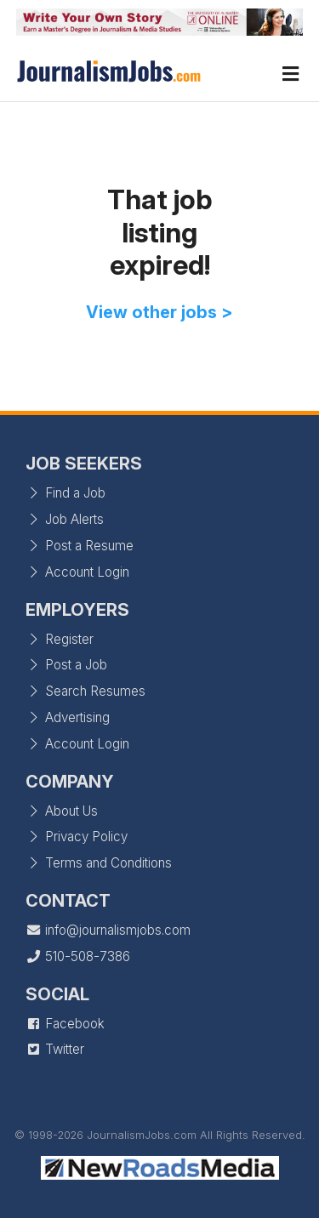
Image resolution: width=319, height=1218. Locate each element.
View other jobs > (159, 312)
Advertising (68, 717)
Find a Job (65, 493)
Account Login (77, 572)
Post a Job (66, 665)
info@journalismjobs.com (108, 930)
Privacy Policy (77, 836)
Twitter (55, 1049)
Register (60, 639)
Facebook (65, 1024)
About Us (62, 811)
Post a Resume (80, 546)
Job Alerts (65, 519)
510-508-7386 (78, 956)
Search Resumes (85, 691)
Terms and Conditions (99, 863)
